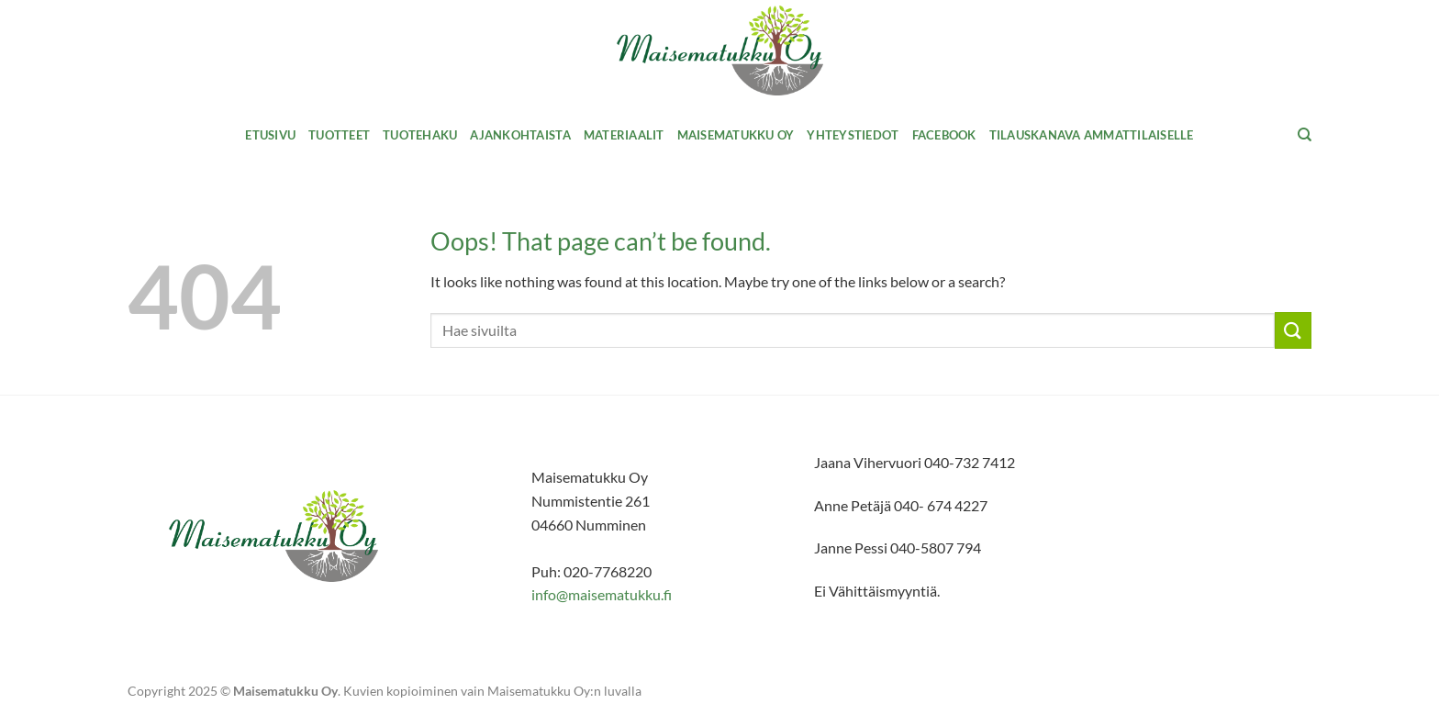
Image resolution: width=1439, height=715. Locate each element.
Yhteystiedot (852, 135)
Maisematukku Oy (736, 135)
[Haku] (1304, 134)
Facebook (944, 135)
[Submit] (1293, 330)
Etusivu (270, 135)
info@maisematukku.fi (601, 594)
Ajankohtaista (520, 135)
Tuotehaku (420, 135)
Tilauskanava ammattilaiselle (1091, 135)
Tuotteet (339, 135)
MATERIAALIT (624, 135)
